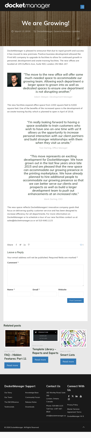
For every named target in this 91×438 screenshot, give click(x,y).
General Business (62, 31)
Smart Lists (67, 355)
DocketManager (45, 31)
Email (36, 289)
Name (11, 289)
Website (62, 289)
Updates (76, 31)
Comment (12, 262)
